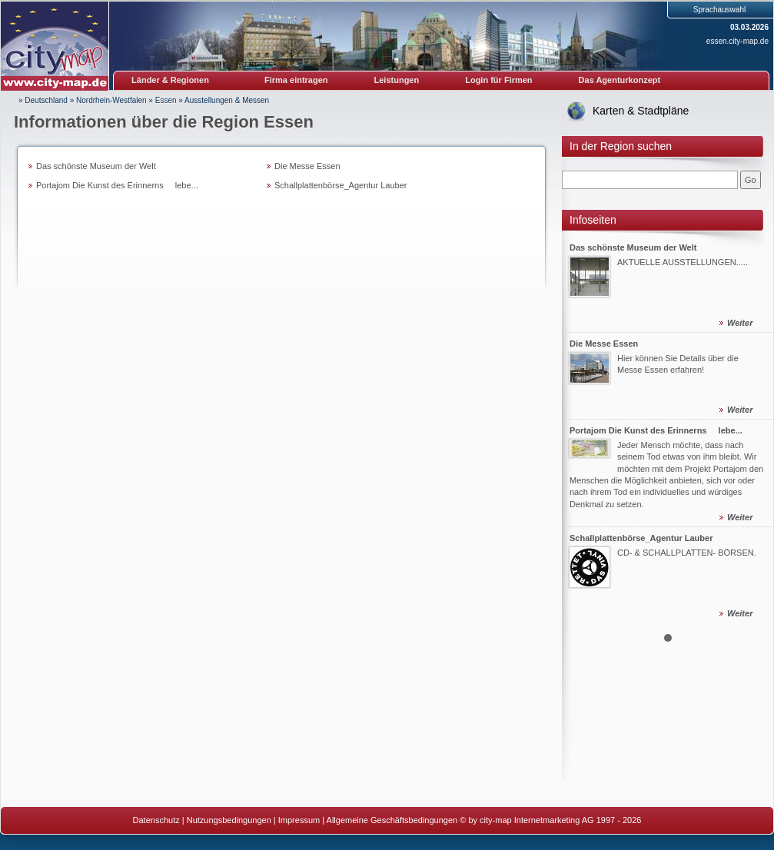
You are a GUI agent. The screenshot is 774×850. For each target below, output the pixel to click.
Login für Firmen (498, 80)
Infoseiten (593, 220)
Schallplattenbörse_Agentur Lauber (340, 185)
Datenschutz (156, 820)
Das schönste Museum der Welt (96, 166)
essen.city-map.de (737, 41)
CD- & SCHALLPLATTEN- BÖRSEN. (686, 552)
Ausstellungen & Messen (226, 100)
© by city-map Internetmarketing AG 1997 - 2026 (550, 820)
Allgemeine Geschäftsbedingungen (392, 820)
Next (753, 427)
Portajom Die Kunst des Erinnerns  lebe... (117, 185)
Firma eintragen (296, 80)
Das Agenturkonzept (620, 80)
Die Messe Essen (307, 166)
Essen (166, 100)
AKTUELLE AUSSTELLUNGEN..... (682, 262)
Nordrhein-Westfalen (111, 100)
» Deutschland (43, 100)
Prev (582, 427)
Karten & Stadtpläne (641, 111)
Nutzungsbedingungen (229, 820)
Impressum (299, 820)
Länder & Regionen (170, 80)
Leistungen (397, 80)
